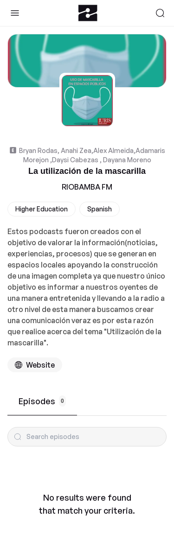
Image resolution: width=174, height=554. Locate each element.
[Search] (160, 13)
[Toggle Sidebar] (15, 13)
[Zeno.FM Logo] (87, 13)
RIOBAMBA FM (87, 186)
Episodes (42, 401)
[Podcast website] (34, 364)
